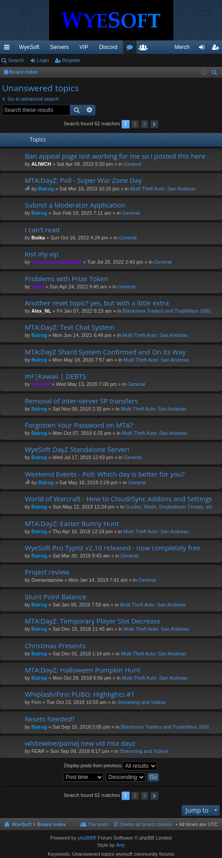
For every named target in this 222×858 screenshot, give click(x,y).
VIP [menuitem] (84, 47)
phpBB (85, 837)
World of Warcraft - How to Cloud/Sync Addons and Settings (118, 499)
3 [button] (144, 124)
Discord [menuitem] (108, 47)
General (132, 164)
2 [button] (135, 124)
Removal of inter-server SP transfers (81, 401)
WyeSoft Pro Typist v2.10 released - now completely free (112, 548)
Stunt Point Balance (55, 597)
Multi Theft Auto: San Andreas (162, 188)
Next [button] (154, 124)
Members (145, 49)
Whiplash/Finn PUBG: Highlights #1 (80, 694)
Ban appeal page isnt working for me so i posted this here (115, 156)
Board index (51, 824)
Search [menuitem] (215, 73)
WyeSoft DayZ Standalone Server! (77, 449)
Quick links (9, 49)
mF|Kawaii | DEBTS (55, 376)
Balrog (46, 188)
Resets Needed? (50, 719)
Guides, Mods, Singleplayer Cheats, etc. (170, 506)
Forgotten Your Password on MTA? (79, 425)
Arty (120, 845)
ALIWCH (41, 164)
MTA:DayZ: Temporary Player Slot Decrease (92, 621)
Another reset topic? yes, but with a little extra (97, 303)
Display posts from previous (110, 765)
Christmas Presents (55, 645)
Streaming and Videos (141, 702)
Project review (47, 572)
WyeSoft (29, 47)
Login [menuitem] (203, 49)
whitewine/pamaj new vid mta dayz (80, 743)
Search (16, 60)
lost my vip (42, 254)
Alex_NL (41, 311)
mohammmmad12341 (57, 262)
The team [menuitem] (97, 824)
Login (43, 60)
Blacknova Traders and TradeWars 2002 (166, 311)
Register (71, 60)
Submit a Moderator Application (75, 205)
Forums (131, 49)
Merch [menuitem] (182, 47)
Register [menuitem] (217, 49)
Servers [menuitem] (59, 47)
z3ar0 (38, 286)
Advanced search (89, 110)
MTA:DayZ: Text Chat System (69, 327)
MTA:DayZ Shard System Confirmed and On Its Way (105, 352)
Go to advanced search (33, 99)
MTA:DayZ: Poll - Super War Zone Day (83, 180)
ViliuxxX (41, 384)
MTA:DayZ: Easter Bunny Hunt (72, 523)
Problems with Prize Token (66, 278)
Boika (38, 237)
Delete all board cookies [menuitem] (146, 824)
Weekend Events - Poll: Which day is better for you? (105, 474)
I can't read (42, 230)
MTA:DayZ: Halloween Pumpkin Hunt (82, 670)
